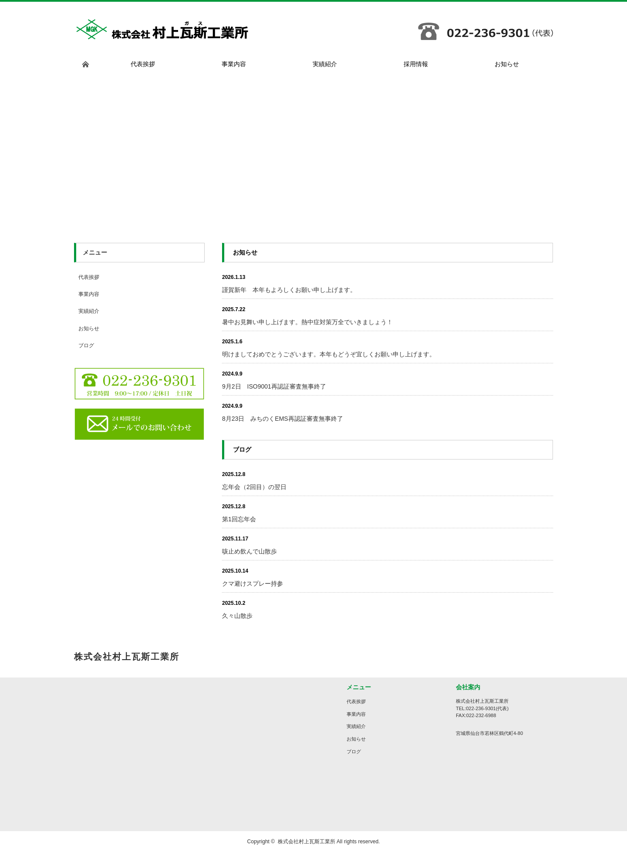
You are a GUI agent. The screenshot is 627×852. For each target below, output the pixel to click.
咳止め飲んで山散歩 (249, 551)
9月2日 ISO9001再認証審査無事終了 (274, 386)
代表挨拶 (88, 277)
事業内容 (88, 294)
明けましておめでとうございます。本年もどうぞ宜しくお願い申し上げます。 (328, 354)
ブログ (86, 345)
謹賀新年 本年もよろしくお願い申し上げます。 (289, 289)
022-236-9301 (481, 708)
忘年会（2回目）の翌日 (254, 486)
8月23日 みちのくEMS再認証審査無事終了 (282, 418)
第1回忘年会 (239, 519)
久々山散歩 (237, 615)
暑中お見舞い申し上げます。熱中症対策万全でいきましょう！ (307, 322)
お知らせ (88, 328)
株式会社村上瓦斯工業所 (306, 842)
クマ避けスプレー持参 (252, 583)
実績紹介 (88, 311)
